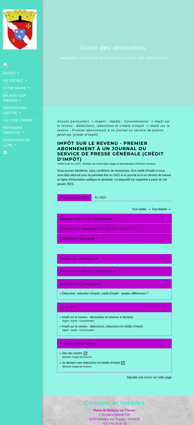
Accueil (69, 58)
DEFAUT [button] (9, 65)
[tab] (74, 197)
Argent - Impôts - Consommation (122, 121)
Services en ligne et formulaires (88, 271)
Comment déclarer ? (80, 238)
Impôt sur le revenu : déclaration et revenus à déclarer (97, 317)
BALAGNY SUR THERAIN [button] (14, 90)
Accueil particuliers (73, 121)
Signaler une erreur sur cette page (149, 377)
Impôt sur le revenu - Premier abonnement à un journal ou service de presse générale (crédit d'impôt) (113, 130)
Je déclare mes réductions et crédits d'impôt (93, 362)
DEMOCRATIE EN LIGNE (101, 58)
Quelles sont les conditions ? (88, 219)
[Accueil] (17, 27)
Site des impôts (75, 353)
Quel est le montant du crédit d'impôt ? (98, 228)
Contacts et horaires (114, 402)
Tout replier (142, 209)
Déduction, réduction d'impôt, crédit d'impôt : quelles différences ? (105, 293)
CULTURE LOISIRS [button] (17, 112)
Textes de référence (77, 259)
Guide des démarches (146, 58)
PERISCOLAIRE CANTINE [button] (15, 102)
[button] (17, 57)
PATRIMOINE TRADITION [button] (13, 127)
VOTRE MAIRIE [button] (15, 80)
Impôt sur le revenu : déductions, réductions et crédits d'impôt (102, 326)
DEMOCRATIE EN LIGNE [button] (16, 139)
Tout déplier (162, 209)
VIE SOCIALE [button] (13, 73)
